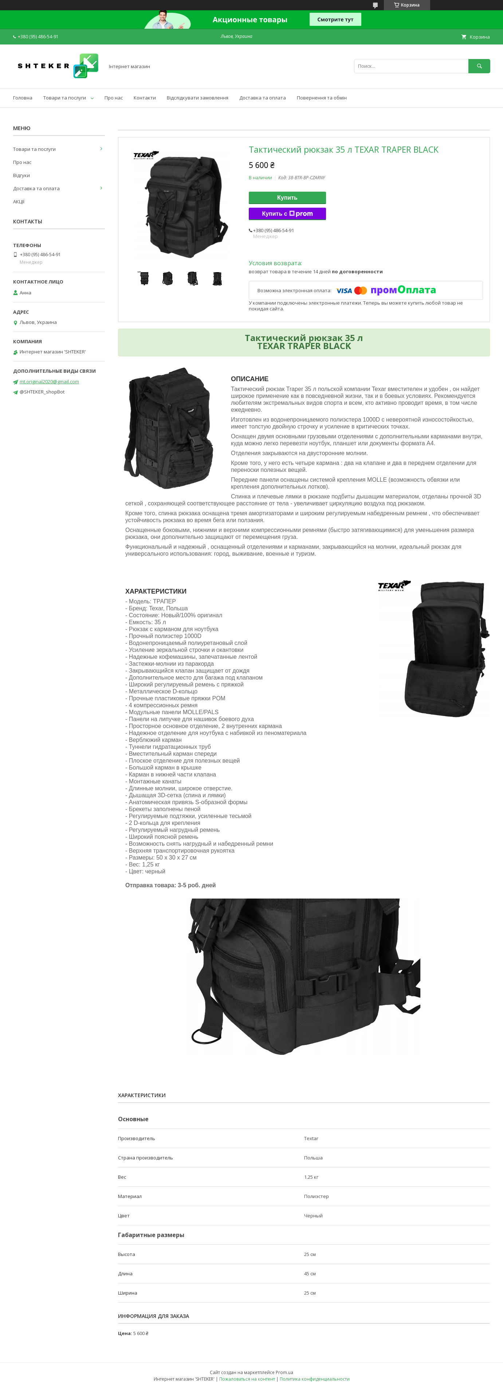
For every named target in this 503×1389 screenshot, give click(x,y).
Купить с (287, 214)
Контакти (145, 97)
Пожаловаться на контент (247, 1379)
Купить (287, 198)
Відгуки (21, 175)
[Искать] (479, 66)
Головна (22, 97)
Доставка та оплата (262, 97)
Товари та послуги (64, 97)
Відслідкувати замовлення (197, 97)
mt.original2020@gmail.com (49, 381)
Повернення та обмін (322, 97)
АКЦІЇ (18, 201)
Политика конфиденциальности (315, 1379)
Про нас (114, 97)
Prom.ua (284, 1372)
